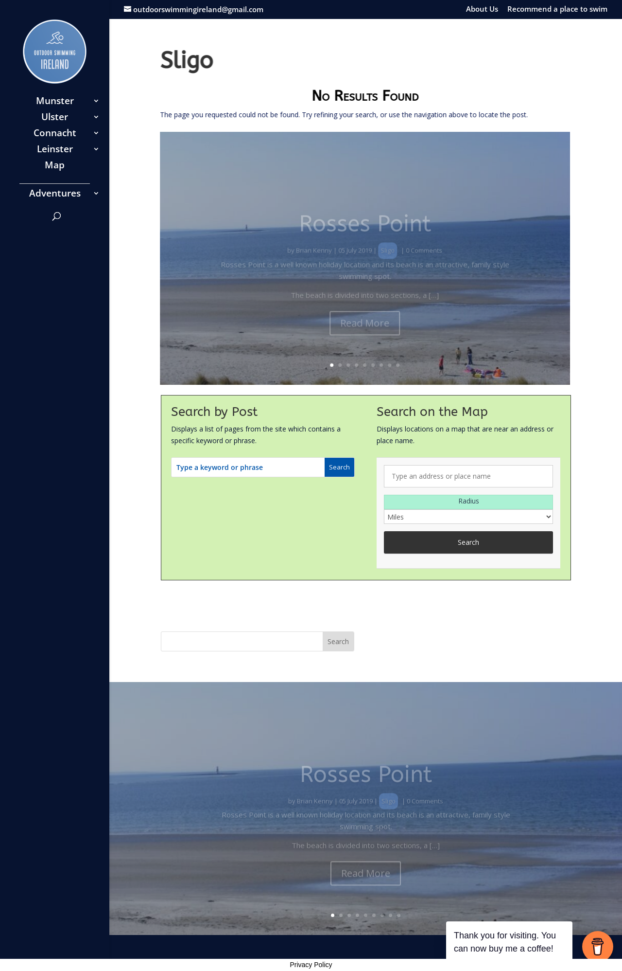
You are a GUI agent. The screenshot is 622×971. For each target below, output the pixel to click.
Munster (55, 102)
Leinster (55, 150)
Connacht (55, 134)
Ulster (54, 118)
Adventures (55, 194)
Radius (468, 500)
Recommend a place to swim (557, 9)
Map (55, 166)
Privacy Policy (311, 965)
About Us (482, 9)
